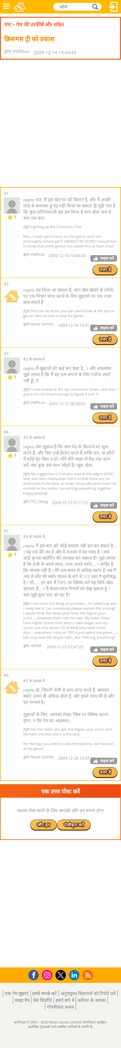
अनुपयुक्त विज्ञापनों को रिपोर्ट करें (88, 993)
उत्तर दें (105, 269)
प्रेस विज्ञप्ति (42, 1000)
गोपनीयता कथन (60, 1007)
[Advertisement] (60, 123)
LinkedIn (75, 975)
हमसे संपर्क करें (44, 993)
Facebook (35, 974)
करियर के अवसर (92, 1000)
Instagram (48, 974)
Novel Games (19, 7)
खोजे (95, 6)
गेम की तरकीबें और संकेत (40, 24)
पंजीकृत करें (74, 825)
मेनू (6, 7)
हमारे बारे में (64, 1000)
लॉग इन (113, 7)
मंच (7, 24)
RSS (88, 975)
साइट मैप (22, 1000)
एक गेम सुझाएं (17, 993)
